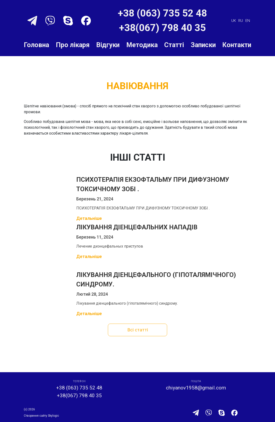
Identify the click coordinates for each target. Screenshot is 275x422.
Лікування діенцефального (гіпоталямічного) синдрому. (156, 279)
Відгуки (108, 45)
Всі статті (137, 329)
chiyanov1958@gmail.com (196, 388)
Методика (142, 45)
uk (233, 20)
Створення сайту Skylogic (41, 415)
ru (240, 20)
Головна (36, 45)
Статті (174, 45)
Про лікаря (73, 45)
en (247, 20)
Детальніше (89, 218)
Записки (203, 45)
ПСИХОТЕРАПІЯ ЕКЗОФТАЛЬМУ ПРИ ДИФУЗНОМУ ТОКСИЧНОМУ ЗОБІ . (152, 184)
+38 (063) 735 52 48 (162, 13)
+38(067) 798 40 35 (162, 28)
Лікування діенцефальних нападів (137, 227)
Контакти (236, 45)
